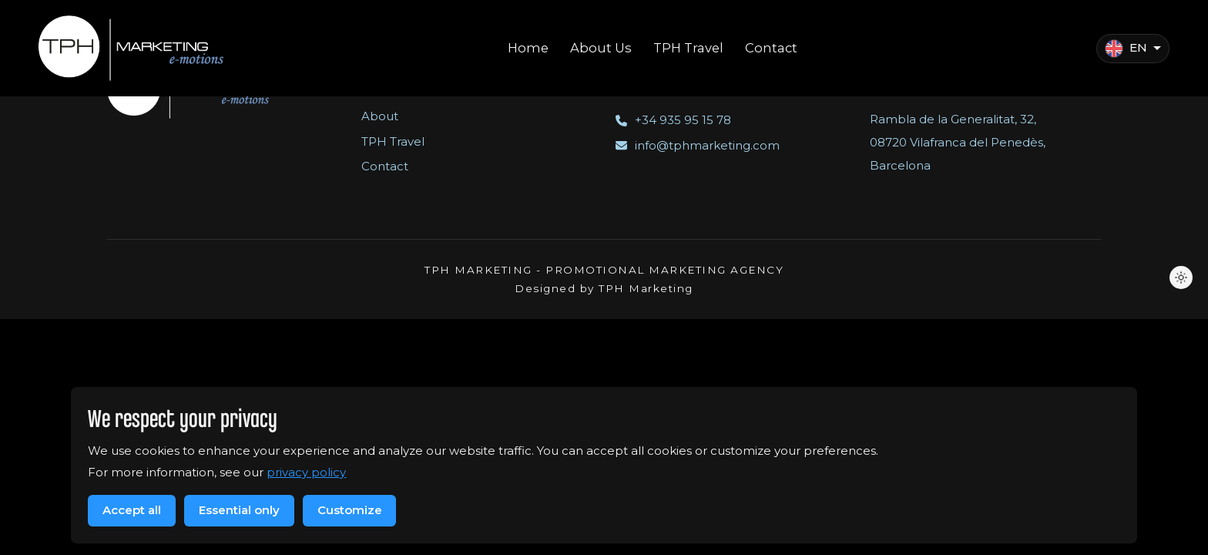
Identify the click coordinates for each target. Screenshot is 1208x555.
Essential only (239, 510)
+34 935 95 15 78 (673, 120)
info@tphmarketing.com (698, 145)
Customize (349, 510)
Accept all (131, 510)
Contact (384, 166)
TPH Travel (392, 141)
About (379, 116)
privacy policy (306, 472)
